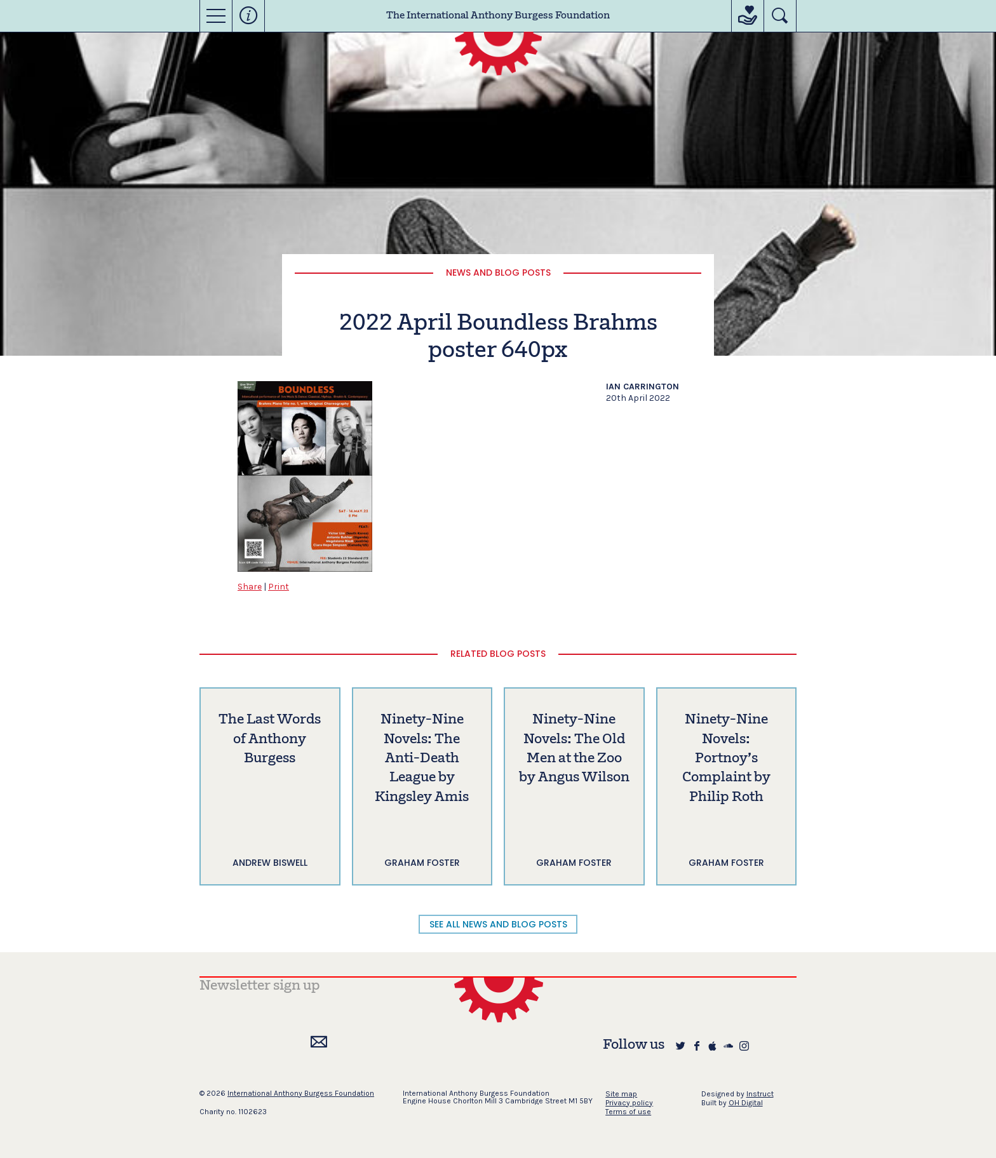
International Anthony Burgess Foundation (300, 1093)
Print (278, 586)
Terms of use (628, 1111)
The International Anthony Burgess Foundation (498, 16)
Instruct (760, 1093)
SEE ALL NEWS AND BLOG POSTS (498, 924)
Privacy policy (629, 1102)
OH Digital (746, 1102)
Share (250, 586)
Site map (621, 1093)
